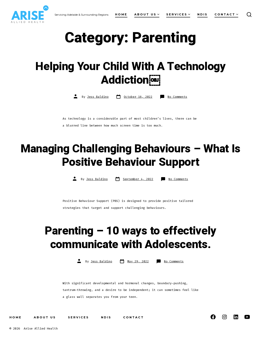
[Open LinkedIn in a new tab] (236, 317)
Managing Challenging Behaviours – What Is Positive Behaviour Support (130, 156)
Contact (226, 14)
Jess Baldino (98, 97)
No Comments (177, 97)
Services (178, 14)
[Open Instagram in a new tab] (224, 317)
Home (121, 14)
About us (146, 14)
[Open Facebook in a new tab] (213, 317)
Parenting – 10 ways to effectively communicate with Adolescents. (130, 238)
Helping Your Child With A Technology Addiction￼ (130, 73)
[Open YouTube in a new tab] (247, 317)
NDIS (202, 14)
